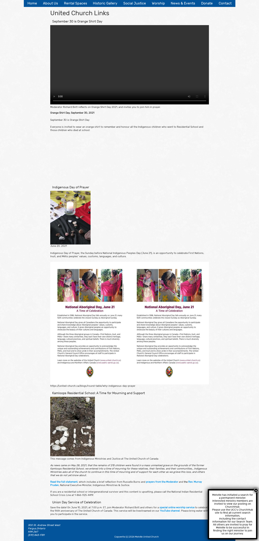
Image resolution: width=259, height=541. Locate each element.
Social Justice (134, 3)
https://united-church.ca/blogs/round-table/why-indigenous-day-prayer (92, 386)
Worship (158, 3)
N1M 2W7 (33, 531)
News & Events (183, 3)
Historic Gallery (105, 3)
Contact (225, 3)
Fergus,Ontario (36, 528)
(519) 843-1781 (36, 535)
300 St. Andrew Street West (44, 525)
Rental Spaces (75, 3)
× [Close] (256, 490)
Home (32, 3)
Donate (207, 3)
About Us (50, 3)
